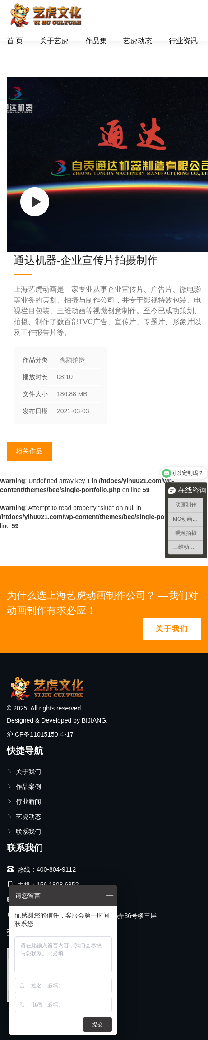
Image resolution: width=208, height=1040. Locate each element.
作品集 (96, 41)
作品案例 (24, 786)
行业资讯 (183, 41)
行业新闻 (24, 801)
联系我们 (24, 831)
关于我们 (172, 629)
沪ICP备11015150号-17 (40, 734)
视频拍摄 (51, 51)
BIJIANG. (95, 720)
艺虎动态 (137, 41)
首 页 (15, 41)
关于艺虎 (54, 41)
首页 (20, 51)
